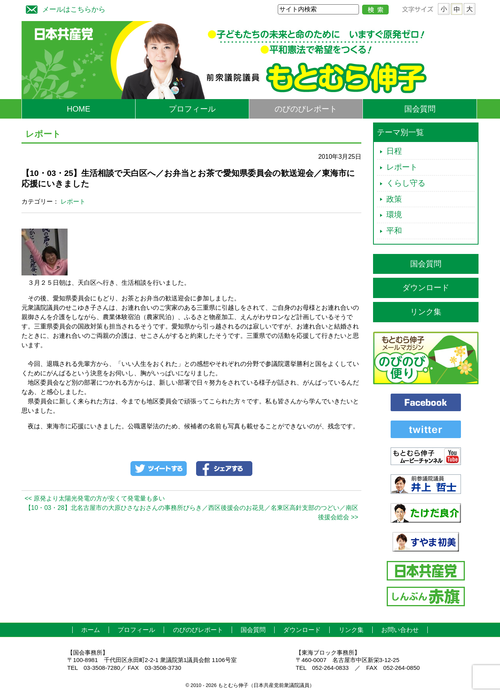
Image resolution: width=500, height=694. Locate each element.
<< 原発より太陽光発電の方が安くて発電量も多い (95, 498)
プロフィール (192, 109)
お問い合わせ (400, 630)
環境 (394, 214)
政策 (394, 199)
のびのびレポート (306, 109)
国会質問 (420, 109)
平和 (394, 230)
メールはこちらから (63, 8)
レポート (73, 201)
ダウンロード (425, 287)
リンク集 (425, 311)
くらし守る (405, 183)
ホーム (90, 630)
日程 (394, 151)
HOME (78, 109)
